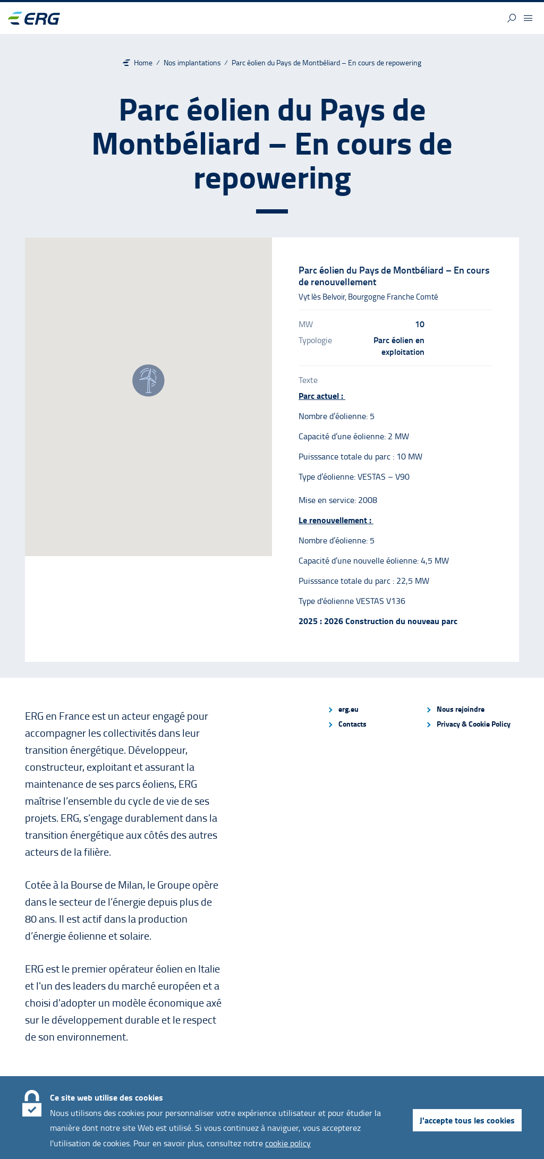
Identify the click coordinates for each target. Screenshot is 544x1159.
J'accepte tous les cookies (467, 1120)
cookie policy (288, 1143)
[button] (511, 18)
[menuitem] (371, 709)
